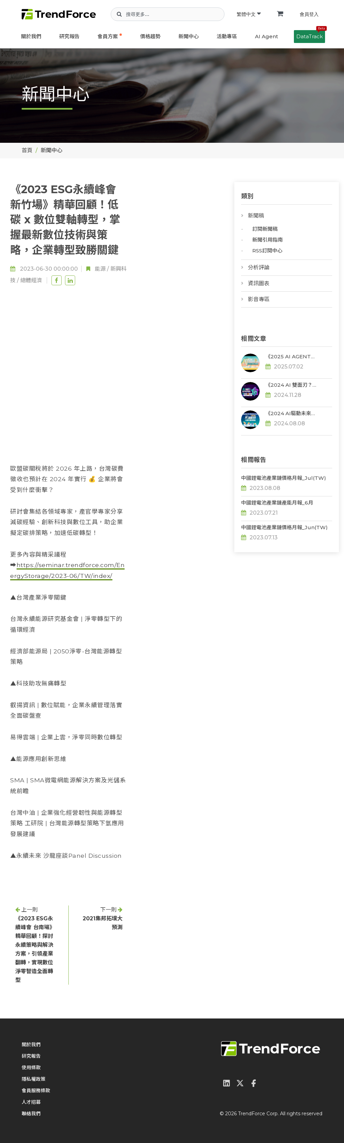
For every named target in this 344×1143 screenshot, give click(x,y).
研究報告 (69, 36)
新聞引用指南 (267, 240)
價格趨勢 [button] (150, 36)
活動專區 (227, 36)
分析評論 (259, 267)
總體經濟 (31, 280)
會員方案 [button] (108, 36)
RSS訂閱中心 (267, 250)
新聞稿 (256, 215)
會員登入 (309, 14)
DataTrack (310, 35)
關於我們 (31, 36)
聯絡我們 (31, 1114)
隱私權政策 (33, 1079)
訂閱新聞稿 (265, 229)
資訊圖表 (259, 283)
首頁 (27, 150)
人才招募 (31, 1102)
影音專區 (259, 299)
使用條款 (31, 1067)
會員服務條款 (36, 1091)
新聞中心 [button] (188, 36)
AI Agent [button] (266, 36)
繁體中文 (249, 14)
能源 (100, 269)
